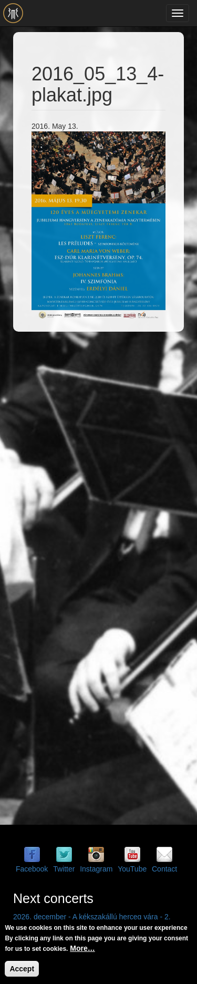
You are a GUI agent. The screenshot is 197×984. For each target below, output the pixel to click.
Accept (21, 969)
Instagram (96, 869)
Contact (164, 869)
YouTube (132, 869)
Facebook (32, 869)
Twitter (64, 869)
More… (82, 948)
